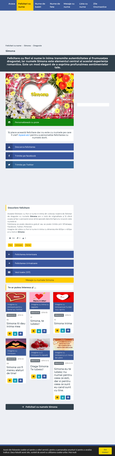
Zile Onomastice (99, 5)
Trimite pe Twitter (20, 164)
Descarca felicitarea (20, 146)
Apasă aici (24, 135)
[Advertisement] (57, 27)
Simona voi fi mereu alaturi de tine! (15, 370)
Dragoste (37, 46)
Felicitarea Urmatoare (21, 263)
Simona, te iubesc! (37, 322)
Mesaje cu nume (69, 5)
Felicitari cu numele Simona (39, 407)
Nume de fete (55, 5)
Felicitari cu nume (24, 5)
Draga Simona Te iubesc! (39, 368)
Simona (27, 46)
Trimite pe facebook (21, 155)
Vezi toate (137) (18, 272)
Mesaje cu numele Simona (40, 280)
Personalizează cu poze (22, 122)
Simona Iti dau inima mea (16, 325)
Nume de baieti (40, 5)
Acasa (12, 3)
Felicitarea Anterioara (21, 254)
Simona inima (63, 323)
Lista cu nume (83, 5)
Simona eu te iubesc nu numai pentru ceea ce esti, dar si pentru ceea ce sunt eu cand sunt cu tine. (63, 379)
